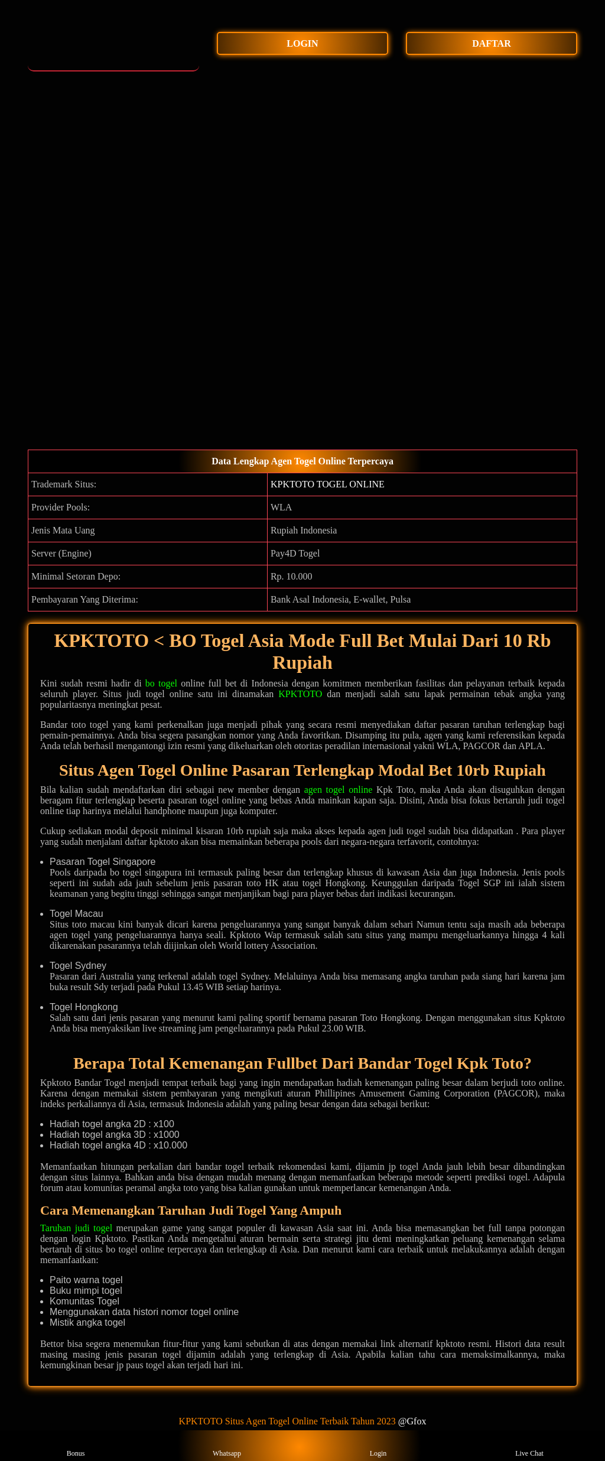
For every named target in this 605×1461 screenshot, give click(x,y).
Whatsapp (227, 1445)
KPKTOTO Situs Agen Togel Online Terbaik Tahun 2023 (287, 1421)
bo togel (161, 683)
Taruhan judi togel (76, 1228)
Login (378, 1445)
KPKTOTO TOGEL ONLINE (328, 484)
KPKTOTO (300, 694)
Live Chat (529, 1445)
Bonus (76, 1445)
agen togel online (338, 790)
